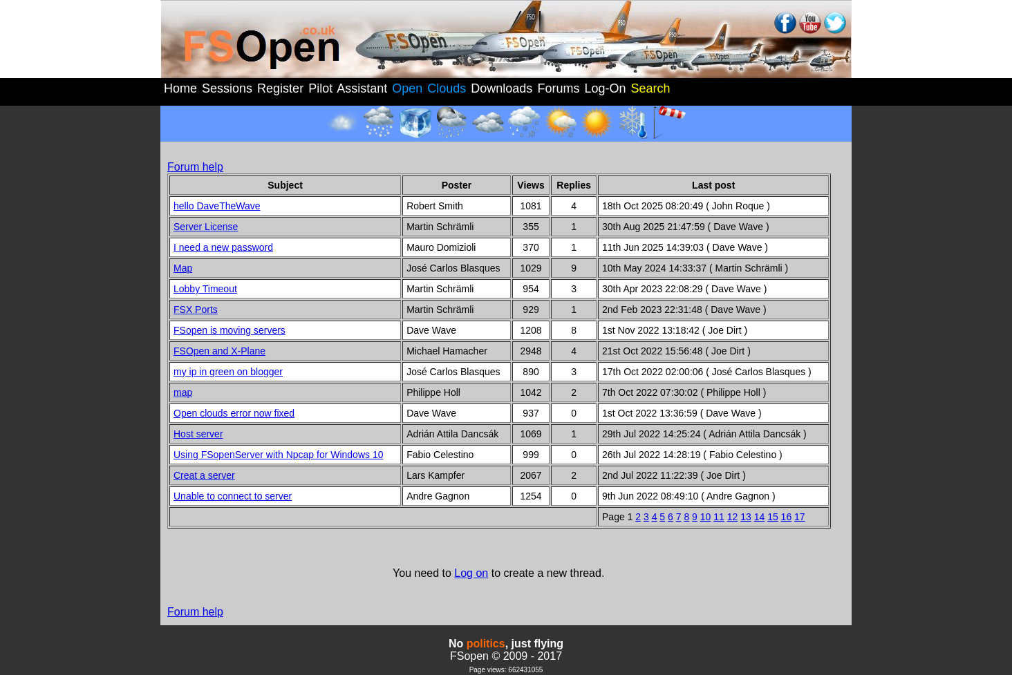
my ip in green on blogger (228, 371)
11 (718, 516)
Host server (198, 433)
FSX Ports (196, 309)
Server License (206, 226)
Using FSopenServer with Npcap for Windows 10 (278, 454)
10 (705, 516)
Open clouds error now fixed (234, 413)
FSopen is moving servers (229, 330)
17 (799, 516)
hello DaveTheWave (217, 205)
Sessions (227, 88)
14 (759, 516)
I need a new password (223, 247)
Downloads (501, 88)
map (183, 392)
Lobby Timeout (205, 288)
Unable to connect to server (233, 496)
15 (772, 516)
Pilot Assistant (347, 88)
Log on (471, 573)
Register (280, 88)
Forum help (195, 167)
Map (183, 268)
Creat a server (204, 475)
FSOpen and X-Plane (219, 350)
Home (180, 88)
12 (732, 516)
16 (786, 516)
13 (745, 516)
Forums (558, 88)
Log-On (605, 88)
